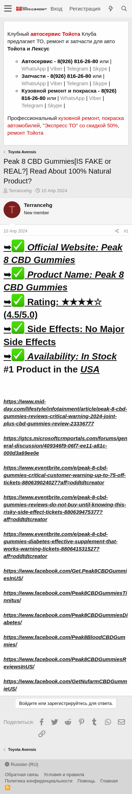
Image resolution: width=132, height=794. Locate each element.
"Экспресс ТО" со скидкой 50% (80, 125)
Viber (56, 69)
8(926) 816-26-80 (77, 61)
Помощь (86, 780)
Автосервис (37, 61)
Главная (109, 780)
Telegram (78, 69)
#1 (126, 231)
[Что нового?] (110, 8)
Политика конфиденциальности (39, 780)
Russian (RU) (21, 764)
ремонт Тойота (25, 133)
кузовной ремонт (78, 118)
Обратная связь (22, 774)
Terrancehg (20, 190)
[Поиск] (124, 8)
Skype (101, 69)
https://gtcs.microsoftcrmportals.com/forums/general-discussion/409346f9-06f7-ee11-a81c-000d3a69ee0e (65, 445)
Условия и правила (64, 774)
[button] (7, 9)
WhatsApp (34, 69)
